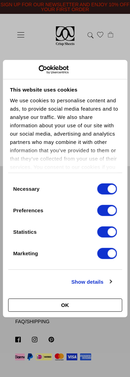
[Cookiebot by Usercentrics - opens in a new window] (38, 69)
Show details (87, 281)
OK (65, 305)
